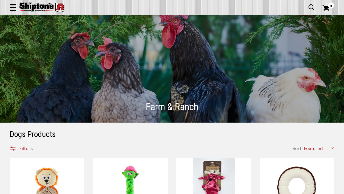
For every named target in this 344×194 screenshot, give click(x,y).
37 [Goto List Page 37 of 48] (274, 188)
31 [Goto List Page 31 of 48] (226, 188)
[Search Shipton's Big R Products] (156, 19)
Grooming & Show (35, 104)
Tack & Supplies (33, 110)
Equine (25, 91)
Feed (23, 117)
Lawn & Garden (234, 36)
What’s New (304, 4)
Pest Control (30, 143)
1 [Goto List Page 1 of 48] (169, 188)
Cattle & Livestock (36, 85)
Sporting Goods (300, 36)
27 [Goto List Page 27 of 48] (193, 188)
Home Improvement (194, 36)
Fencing (26, 130)
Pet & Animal (266, 36)
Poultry (25, 98)
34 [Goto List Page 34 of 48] (250, 188)
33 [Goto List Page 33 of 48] (241, 188)
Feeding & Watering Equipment (47, 123)
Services (327, 4)
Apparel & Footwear (30, 36)
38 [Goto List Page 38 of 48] (282, 188)
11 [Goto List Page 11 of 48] (177, 188)
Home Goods (155, 36)
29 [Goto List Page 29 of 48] (209, 188)
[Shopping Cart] (325, 19)
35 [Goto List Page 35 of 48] (258, 188)
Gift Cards (280, 4)
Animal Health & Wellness (42, 78)
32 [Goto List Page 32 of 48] (234, 188)
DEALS (327, 36)
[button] (192, 19)
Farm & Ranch (123, 36)
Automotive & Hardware (80, 36)
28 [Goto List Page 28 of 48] (201, 188)
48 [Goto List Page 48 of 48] (298, 188)
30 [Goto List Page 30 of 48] (217, 188)
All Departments (35, 66)
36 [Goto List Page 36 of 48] (266, 188)
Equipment (28, 136)
